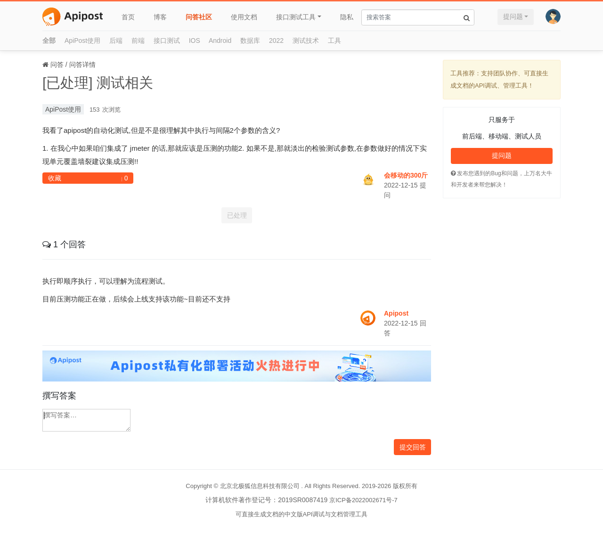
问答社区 (199, 17)
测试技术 (306, 40)
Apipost (396, 313)
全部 (49, 40)
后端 (115, 40)
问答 (57, 64)
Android (220, 40)
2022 (276, 40)
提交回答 (412, 447)
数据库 (250, 40)
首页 (128, 17)
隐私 (346, 17)
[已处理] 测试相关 (97, 82)
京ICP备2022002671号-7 (363, 500)
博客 (160, 17)
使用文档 (244, 17)
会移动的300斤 (406, 175)
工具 (334, 40)
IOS (194, 40)
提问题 (513, 16)
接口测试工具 (296, 17)
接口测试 (167, 40)
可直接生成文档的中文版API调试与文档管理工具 (302, 514)
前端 (138, 40)
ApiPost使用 (82, 40)
